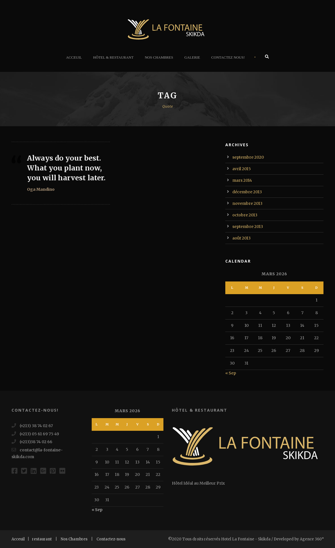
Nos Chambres (159, 57)
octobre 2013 (244, 215)
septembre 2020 (248, 157)
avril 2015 (241, 168)
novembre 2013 (247, 203)
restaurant (42, 539)
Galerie (192, 57)
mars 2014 (242, 180)
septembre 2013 (247, 226)
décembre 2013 (247, 191)
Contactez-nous (110, 539)
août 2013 (241, 238)
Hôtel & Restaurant (113, 57)
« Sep (230, 373)
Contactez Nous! (228, 57)
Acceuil (74, 57)
